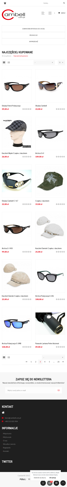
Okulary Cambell (41, 106)
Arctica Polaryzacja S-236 (44, 296)
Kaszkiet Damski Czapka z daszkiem (48, 248)
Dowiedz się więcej (40, 477)
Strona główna (6, 56)
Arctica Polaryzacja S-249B (11, 343)
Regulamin (6, 448)
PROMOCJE (34, 35)
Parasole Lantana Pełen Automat (47, 343)
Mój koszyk (7, 437)
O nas (5, 441)
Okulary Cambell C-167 (10, 201)
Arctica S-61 (39, 153)
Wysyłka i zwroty (9, 444)
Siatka (4, 62)
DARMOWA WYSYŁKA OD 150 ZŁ (33, 29)
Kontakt (6, 451)
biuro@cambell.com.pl (13, 418)
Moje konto (7, 434)
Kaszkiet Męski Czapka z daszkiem (14, 153)
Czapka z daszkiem (42, 201)
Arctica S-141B (7, 248)
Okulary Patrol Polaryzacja (11, 106)
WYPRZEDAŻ (33, 41)
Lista (9, 62)
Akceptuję (52, 477)
